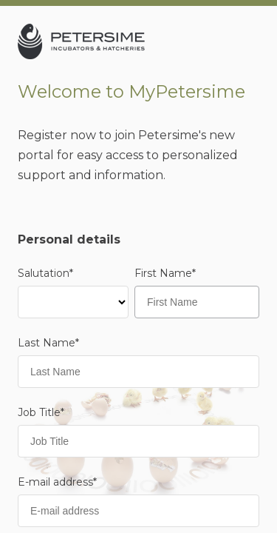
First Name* (165, 273)
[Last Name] (138, 371)
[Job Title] (138, 441)
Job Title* (41, 412)
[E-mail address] (138, 511)
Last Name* (48, 342)
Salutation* (45, 273)
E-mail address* (57, 482)
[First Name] (196, 302)
